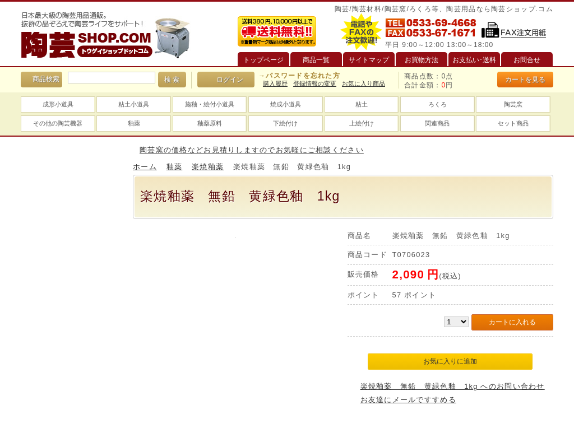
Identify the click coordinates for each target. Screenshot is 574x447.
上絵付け (361, 123)
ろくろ (437, 104)
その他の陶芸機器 (57, 123)
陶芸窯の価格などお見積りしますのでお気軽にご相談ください (252, 150)
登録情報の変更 (314, 83)
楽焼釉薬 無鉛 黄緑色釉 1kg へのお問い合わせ (452, 386)
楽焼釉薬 (208, 166)
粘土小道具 (133, 104)
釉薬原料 (209, 123)
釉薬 (134, 123)
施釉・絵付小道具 (209, 104)
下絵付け (285, 123)
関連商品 (437, 123)
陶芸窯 (513, 104)
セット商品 (513, 123)
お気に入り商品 (363, 83)
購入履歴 (275, 83)
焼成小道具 (285, 104)
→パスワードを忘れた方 (299, 76)
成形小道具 (58, 104)
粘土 (361, 104)
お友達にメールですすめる (408, 399)
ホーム (145, 166)
